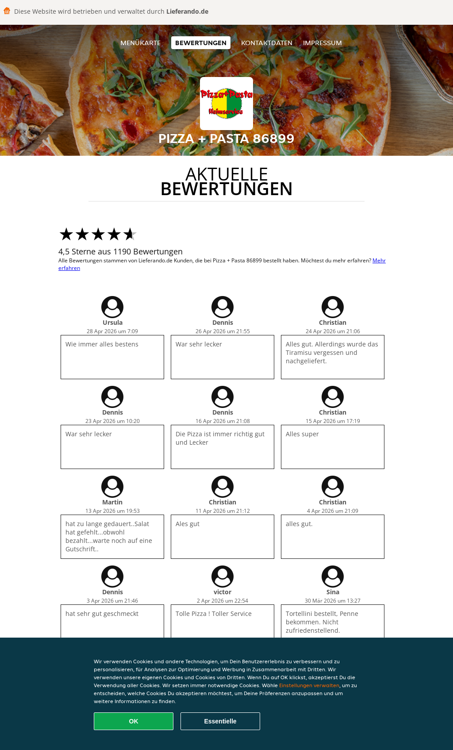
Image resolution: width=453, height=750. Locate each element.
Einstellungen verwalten (309, 685)
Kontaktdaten (266, 42)
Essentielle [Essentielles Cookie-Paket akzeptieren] (220, 721)
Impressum (322, 42)
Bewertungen (200, 42)
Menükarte (140, 42)
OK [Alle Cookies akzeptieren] (133, 721)
